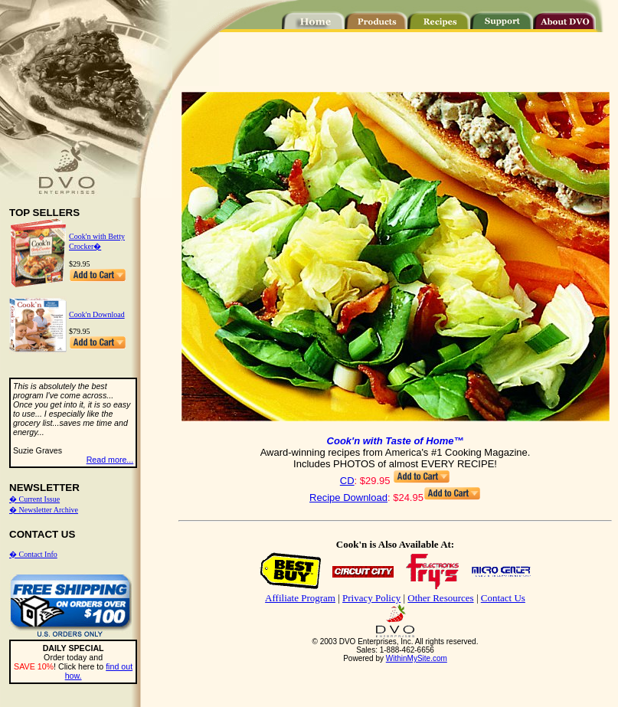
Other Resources (440, 598)
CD (347, 480)
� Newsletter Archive (43, 510)
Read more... (110, 459)
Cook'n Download (97, 314)
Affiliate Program (300, 598)
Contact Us (503, 598)
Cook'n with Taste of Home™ (395, 441)
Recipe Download (348, 497)
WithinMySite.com (416, 658)
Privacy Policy (371, 598)
